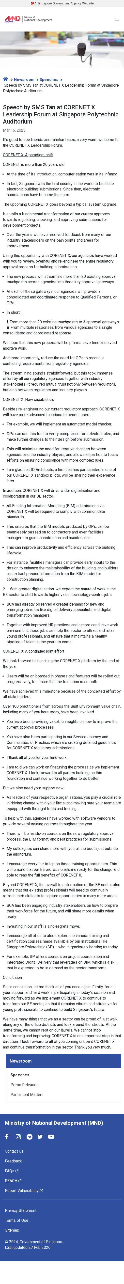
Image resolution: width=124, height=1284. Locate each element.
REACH (13, 1180)
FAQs (12, 1171)
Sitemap (12, 1230)
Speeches (48, 79)
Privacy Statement (20, 1210)
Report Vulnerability (24, 1190)
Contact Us (14, 1151)
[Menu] (117, 19)
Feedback (13, 1161)
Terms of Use (16, 1220)
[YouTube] (51, 1137)
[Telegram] (29, 1137)
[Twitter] (40, 1137)
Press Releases (25, 1084)
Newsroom (23, 79)
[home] (6, 79)
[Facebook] (8, 1137)
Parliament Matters (27, 1094)
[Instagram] (19, 1137)
